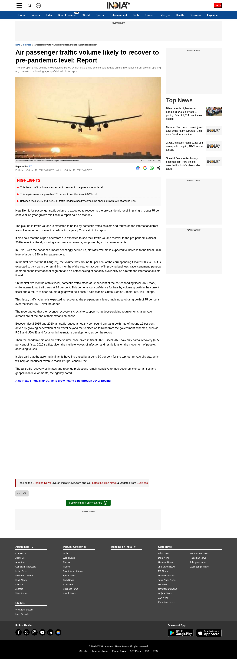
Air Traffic (22, 493)
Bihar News (164, 553)
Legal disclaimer (100, 651)
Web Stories (21, 593)
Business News (70, 589)
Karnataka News (166, 602)
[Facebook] (18, 632)
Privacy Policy (119, 651)
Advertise (20, 562)
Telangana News (198, 562)
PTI (31, 166)
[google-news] (58, 632)
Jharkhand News (166, 566)
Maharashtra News (199, 553)
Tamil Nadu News (166, 580)
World (86, 15)
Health (180, 15)
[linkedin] (50, 632)
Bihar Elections (67, 15)
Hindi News (21, 580)
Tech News (68, 580)
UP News (162, 584)
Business (195, 15)
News (17, 45)
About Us (20, 558)
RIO (147, 651)
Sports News (69, 575)
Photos (149, 15)
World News (69, 558)
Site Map (83, 651)
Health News (69, 593)
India (49, 15)
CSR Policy (135, 651)
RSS (155, 651)
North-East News (166, 575)
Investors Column (24, 575)
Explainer (213, 15)
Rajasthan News (198, 558)
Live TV (19, 584)
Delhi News (163, 558)
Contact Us (20, 553)
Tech (136, 15)
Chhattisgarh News (167, 589)
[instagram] (34, 632)
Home (21, 15)
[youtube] (42, 632)
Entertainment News (73, 571)
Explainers (68, 584)
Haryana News (165, 562)
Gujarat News (165, 593)
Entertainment (118, 15)
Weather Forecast (24, 609)
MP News (163, 571)
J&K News (163, 598)
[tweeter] (26, 632)
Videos (36, 15)
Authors (19, 589)
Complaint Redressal (25, 566)
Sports (100, 15)
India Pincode (22, 614)
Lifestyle (165, 15)
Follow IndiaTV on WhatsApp (88, 503)
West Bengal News (199, 566)
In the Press (21, 571)
